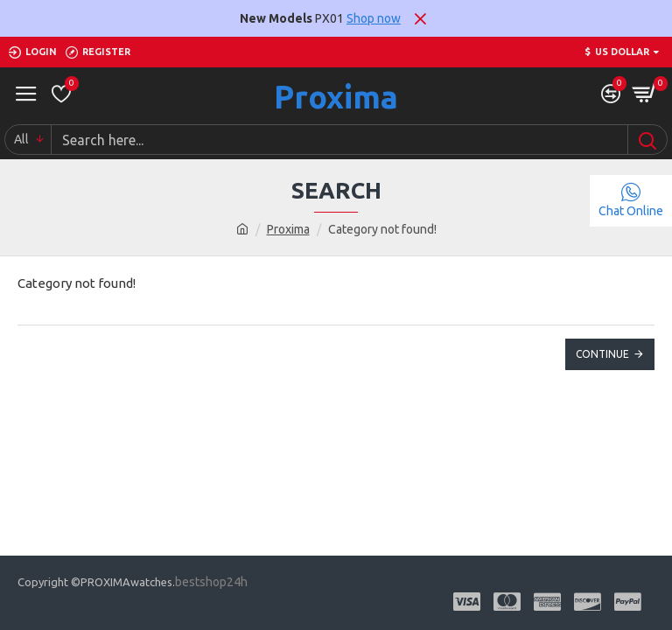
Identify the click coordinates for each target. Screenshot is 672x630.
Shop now (373, 18)
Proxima (336, 97)
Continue (602, 354)
